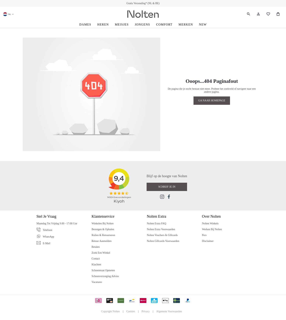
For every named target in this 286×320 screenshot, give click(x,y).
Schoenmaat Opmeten (103, 270)
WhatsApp (48, 236)
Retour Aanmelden (101, 241)
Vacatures (97, 282)
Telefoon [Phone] (47, 230)
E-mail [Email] (46, 243)
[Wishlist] (268, 14)
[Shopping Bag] (278, 14)
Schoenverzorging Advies (105, 276)
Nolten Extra (156, 216)
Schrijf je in (166, 186)
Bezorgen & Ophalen (103, 229)
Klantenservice (103, 216)
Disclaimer (208, 241)
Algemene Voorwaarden (169, 311)
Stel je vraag (46, 216)
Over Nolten (211, 216)
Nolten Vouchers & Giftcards (162, 235)
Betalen (96, 246)
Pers (204, 235)
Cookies (130, 311)
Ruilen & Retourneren (103, 235)
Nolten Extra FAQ (156, 223)
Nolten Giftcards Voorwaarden (163, 241)
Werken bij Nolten (212, 229)
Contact (96, 258)
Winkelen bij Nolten (102, 223)
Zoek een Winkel (101, 252)
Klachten (96, 264)
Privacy (146, 311)
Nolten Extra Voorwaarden (161, 229)
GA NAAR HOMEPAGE (211, 100)
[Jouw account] (258, 14)
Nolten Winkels (210, 223)
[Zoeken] (248, 14)
